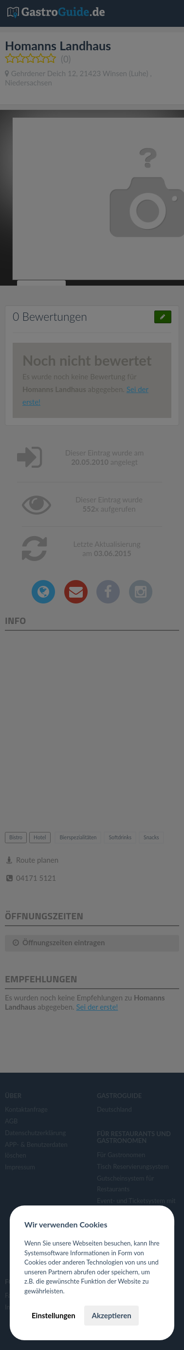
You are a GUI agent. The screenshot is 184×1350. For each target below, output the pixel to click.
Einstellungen (53, 1315)
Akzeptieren (111, 1315)
